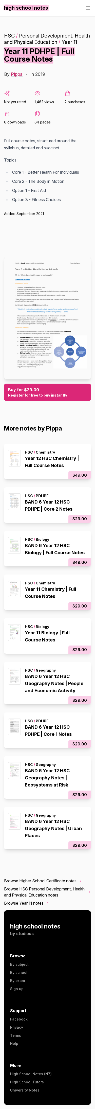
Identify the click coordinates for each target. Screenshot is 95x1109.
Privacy (16, 1027)
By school (18, 972)
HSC (9, 36)
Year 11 (69, 42)
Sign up (17, 989)
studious (25, 933)
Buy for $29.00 (47, 392)
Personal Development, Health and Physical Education (47, 39)
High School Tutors (27, 1082)
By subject (19, 964)
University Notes (25, 1090)
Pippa (17, 74)
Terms (15, 1035)
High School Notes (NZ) (31, 1074)
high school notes (35, 926)
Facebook (19, 1019)
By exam (17, 980)
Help (14, 1043)
